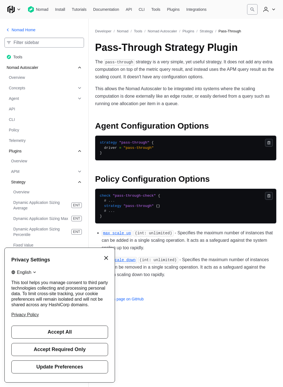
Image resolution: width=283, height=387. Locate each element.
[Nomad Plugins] (173, 9)
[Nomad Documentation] (106, 9)
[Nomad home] (38, 9)
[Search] (252, 9)
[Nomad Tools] (156, 9)
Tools (138, 31)
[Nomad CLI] (141, 9)
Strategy (206, 31)
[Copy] (269, 143)
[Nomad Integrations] (196, 9)
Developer (103, 31)
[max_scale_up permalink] (117, 232)
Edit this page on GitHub (119, 299)
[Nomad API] (128, 9)
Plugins (188, 31)
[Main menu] (14, 9)
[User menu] (268, 9)
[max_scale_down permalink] (119, 259)
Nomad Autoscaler (162, 31)
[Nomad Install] (60, 9)
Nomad (123, 31)
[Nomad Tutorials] (79, 9)
